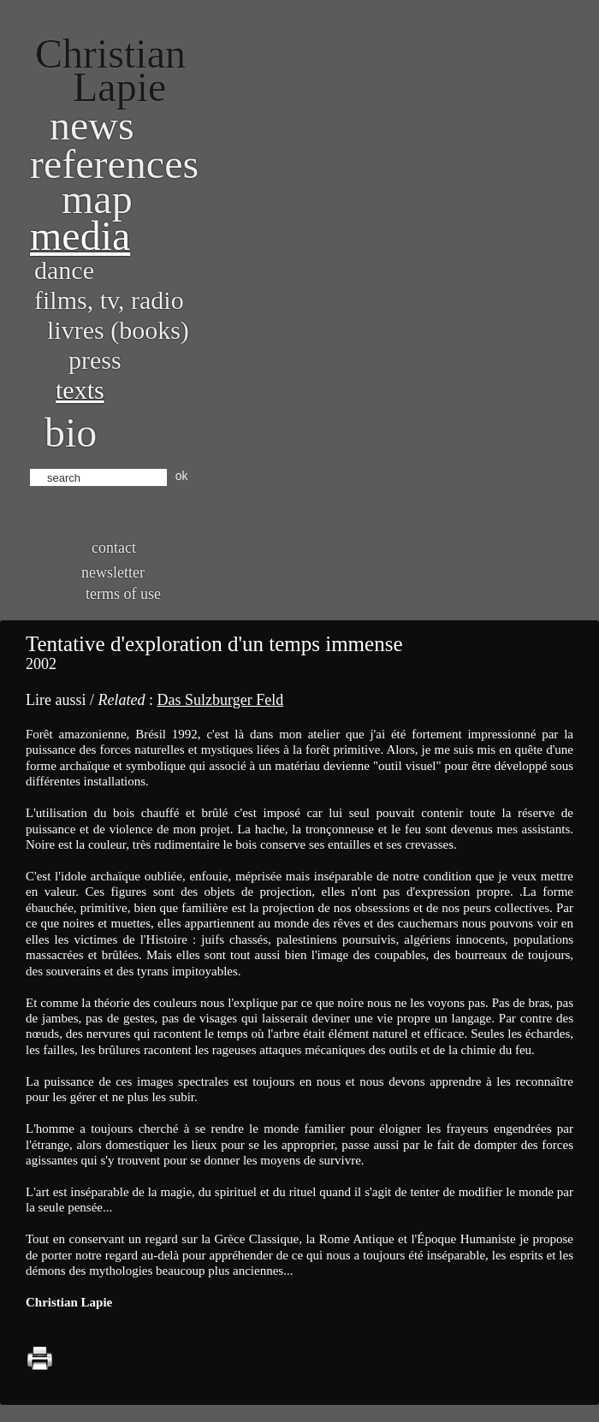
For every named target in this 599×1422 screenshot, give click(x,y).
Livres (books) (118, 330)
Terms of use (123, 593)
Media (80, 235)
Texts (80, 390)
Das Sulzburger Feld (220, 699)
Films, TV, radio (109, 300)
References (114, 164)
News (92, 125)
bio (70, 432)
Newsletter (113, 572)
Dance (64, 270)
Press (95, 360)
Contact (114, 547)
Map (97, 199)
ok (181, 476)
